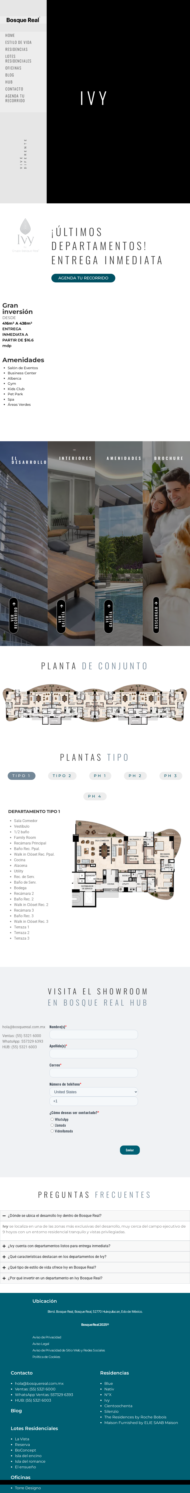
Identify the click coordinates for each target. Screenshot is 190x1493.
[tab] (21, 776)
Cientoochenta (118, 1406)
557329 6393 (61, 1394)
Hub (9, 82)
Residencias (16, 49)
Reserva (22, 1444)
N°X (108, 1394)
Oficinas (13, 68)
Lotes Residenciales (18, 58)
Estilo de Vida (18, 42)
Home (10, 35)
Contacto (14, 89)
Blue (108, 1383)
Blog (9, 75)
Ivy (107, 1400)
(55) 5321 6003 (38, 1400)
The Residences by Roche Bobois (135, 1417)
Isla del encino (28, 1456)
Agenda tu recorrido (15, 98)
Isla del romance (30, 1461)
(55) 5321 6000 (42, 1389)
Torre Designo (28, 1488)
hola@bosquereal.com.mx (39, 1383)
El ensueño (25, 1467)
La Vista (22, 1439)
